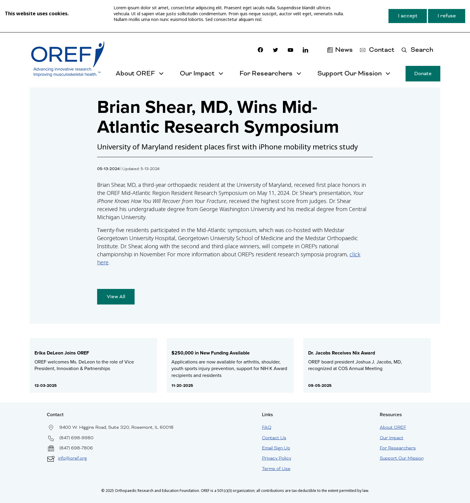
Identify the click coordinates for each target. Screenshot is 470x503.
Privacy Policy (276, 458)
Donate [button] (423, 73)
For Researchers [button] (266, 73)
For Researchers (398, 448)
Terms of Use (276, 468)
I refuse (447, 16)
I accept (408, 16)
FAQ (266, 427)
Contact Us (274, 437)
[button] (417, 50)
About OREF (393, 427)
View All (116, 296)
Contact (381, 50)
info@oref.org (72, 458)
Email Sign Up (276, 448)
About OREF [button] (135, 73)
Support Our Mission (402, 458)
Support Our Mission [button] (349, 73)
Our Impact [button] (197, 73)
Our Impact (391, 437)
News (344, 50)
